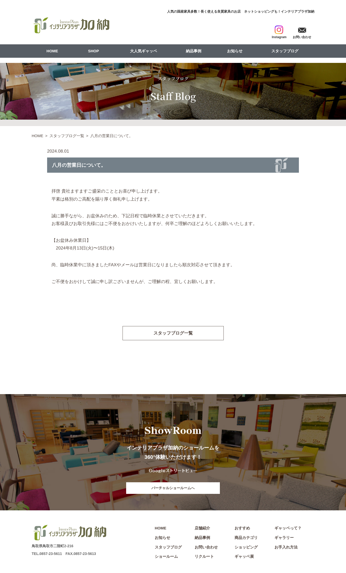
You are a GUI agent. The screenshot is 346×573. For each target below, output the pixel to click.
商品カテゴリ (246, 537)
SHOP (93, 51)
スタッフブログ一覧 (66, 136)
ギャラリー (284, 537)
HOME (52, 51)
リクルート (204, 556)
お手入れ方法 (286, 547)
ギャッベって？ (287, 528)
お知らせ (235, 51)
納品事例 (193, 51)
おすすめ (242, 528)
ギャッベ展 (244, 556)
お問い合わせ (206, 547)
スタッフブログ (284, 51)
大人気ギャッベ (143, 51)
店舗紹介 (202, 528)
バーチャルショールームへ (173, 488)
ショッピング (246, 547)
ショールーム (166, 556)
